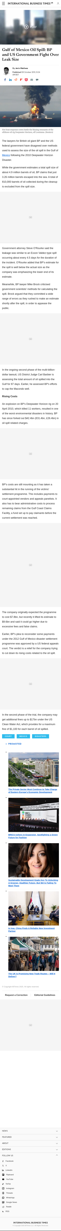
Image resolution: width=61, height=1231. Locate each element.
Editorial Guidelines (44, 995)
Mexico (6, 155)
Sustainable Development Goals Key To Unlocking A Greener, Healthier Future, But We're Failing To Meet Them (33, 883)
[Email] (31, 79)
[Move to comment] (37, 79)
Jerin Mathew (21, 68)
